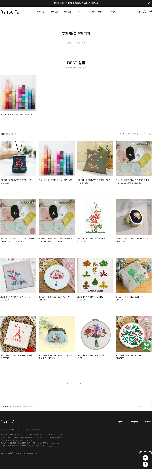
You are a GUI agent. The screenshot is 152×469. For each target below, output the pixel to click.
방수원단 (67, 12)
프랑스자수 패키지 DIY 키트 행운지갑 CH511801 (130, 298)
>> (84, 383)
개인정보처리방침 (14, 429)
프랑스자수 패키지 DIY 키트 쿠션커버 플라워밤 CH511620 (93, 181)
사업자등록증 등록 (37, 429)
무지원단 (54, 12)
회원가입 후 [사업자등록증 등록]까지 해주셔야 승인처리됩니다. (76, 3)
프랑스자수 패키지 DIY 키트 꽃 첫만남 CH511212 (91, 356)
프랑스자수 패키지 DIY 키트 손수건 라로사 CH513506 (16, 298)
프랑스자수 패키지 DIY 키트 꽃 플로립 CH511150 (91, 240)
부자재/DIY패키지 (95, 12)
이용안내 (26, 429)
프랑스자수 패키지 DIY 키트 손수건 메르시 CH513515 (16, 356)
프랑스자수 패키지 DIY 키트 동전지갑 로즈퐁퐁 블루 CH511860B (55, 356)
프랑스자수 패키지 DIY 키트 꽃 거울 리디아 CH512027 (132, 240)
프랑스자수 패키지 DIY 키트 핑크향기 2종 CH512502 (15, 181)
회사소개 (121, 421)
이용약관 (3, 429)
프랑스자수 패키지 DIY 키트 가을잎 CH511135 (90, 298)
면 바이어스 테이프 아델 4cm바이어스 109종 (17, 115)
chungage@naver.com (52, 446)
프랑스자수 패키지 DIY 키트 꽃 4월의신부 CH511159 (54, 298)
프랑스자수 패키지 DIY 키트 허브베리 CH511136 (130, 356)
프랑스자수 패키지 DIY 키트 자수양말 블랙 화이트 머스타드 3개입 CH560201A (132, 181)
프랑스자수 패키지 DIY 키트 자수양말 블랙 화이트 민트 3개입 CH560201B (55, 240)
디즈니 (79, 12)
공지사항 (7, 406)
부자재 (69, 43)
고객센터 (112, 12)
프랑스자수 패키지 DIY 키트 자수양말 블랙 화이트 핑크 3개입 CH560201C (17, 240)
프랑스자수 (81, 43)
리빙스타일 (41, 12)
